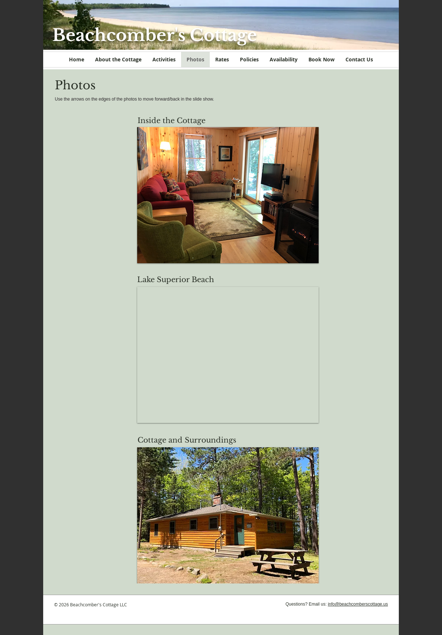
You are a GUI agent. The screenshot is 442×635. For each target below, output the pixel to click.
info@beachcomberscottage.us (358, 604)
